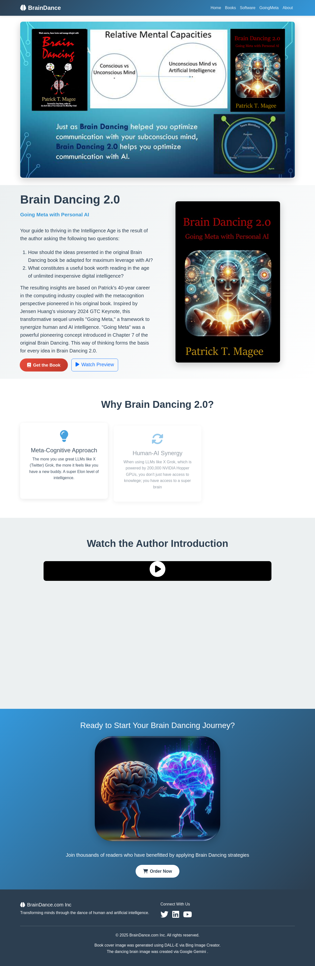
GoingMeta (269, 8)
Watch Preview (95, 364)
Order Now (157, 871)
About (288, 8)
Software (247, 8)
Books (230, 8)
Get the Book (44, 364)
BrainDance (40, 7)
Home (216, 8)
